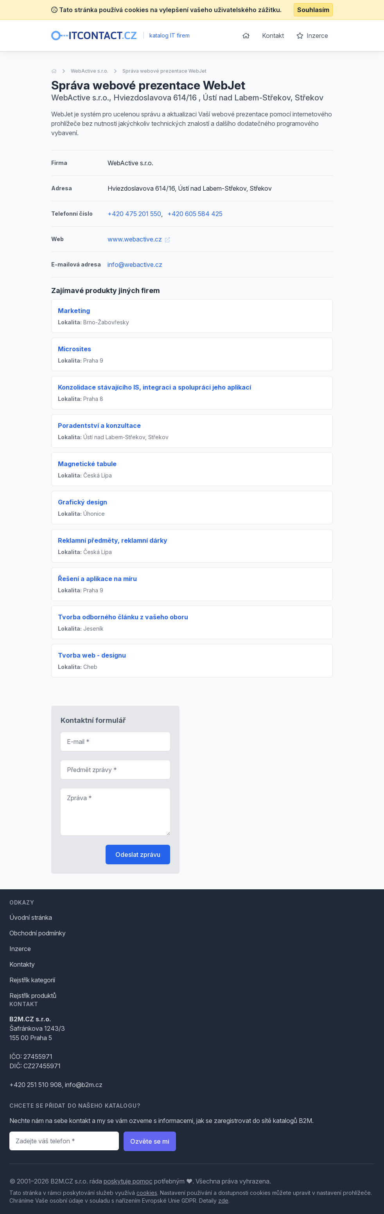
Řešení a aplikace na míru (97, 579)
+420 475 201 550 (134, 214)
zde (223, 1200)
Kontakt (273, 35)
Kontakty (22, 964)
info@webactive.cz (135, 264)
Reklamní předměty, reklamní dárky (112, 540)
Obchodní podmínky (37, 933)
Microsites (74, 349)
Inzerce (312, 35)
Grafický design (82, 502)
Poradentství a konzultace (99, 425)
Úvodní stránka (30, 917)
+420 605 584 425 (195, 214)
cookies (146, 1192)
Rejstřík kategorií (32, 980)
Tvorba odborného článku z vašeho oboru (123, 617)
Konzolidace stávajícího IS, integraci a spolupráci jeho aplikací (154, 387)
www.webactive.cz (139, 239)
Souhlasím (313, 10)
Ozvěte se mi (149, 1141)
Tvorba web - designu (92, 655)
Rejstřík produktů (32, 995)
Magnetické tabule (87, 464)
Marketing (74, 311)
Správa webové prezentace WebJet (164, 71)
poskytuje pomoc (128, 1181)
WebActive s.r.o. (89, 71)
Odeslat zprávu (137, 854)
